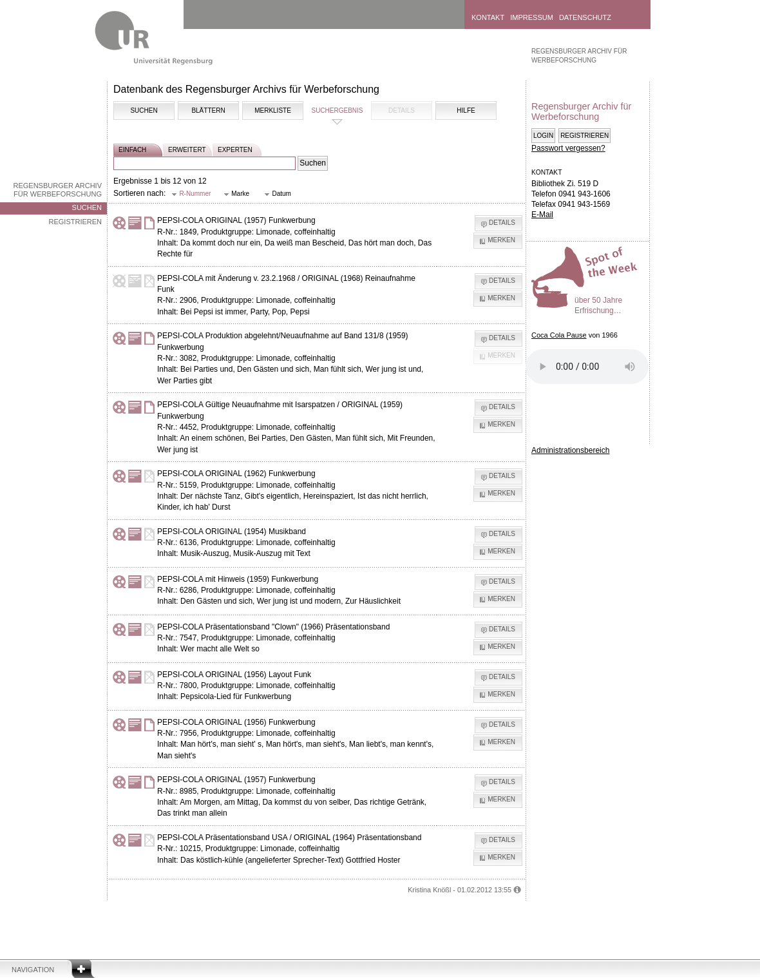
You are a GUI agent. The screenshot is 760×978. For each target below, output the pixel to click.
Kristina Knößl (429, 890)
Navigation (33, 969)
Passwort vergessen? (568, 148)
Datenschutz (585, 17)
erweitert (187, 149)
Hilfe (466, 110)
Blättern (208, 110)
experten (235, 149)
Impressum (531, 17)
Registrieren (75, 221)
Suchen (87, 207)
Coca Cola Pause (559, 335)
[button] (191, 194)
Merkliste (272, 110)
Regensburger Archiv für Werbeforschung (57, 190)
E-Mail (542, 214)
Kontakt (487, 17)
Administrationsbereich (570, 450)
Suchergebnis (337, 110)
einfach (132, 149)
